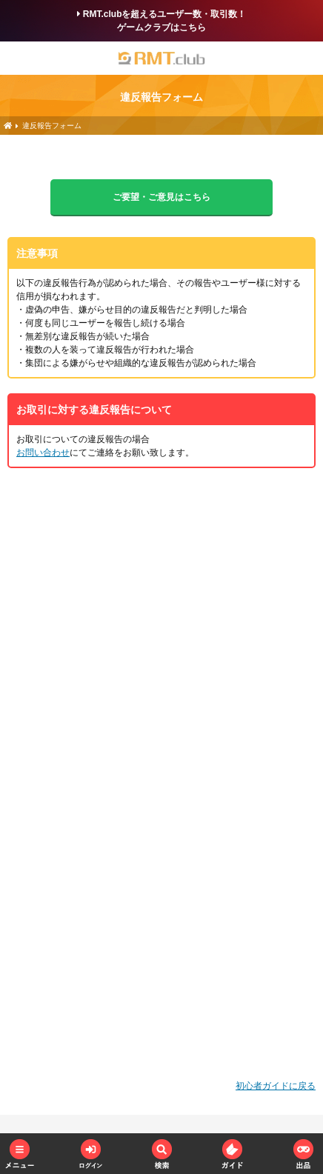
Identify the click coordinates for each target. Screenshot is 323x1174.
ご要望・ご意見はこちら (161, 197)
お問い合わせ (43, 452)
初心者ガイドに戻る (276, 1086)
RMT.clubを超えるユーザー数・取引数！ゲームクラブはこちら (162, 21)
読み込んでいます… (161, 779)
